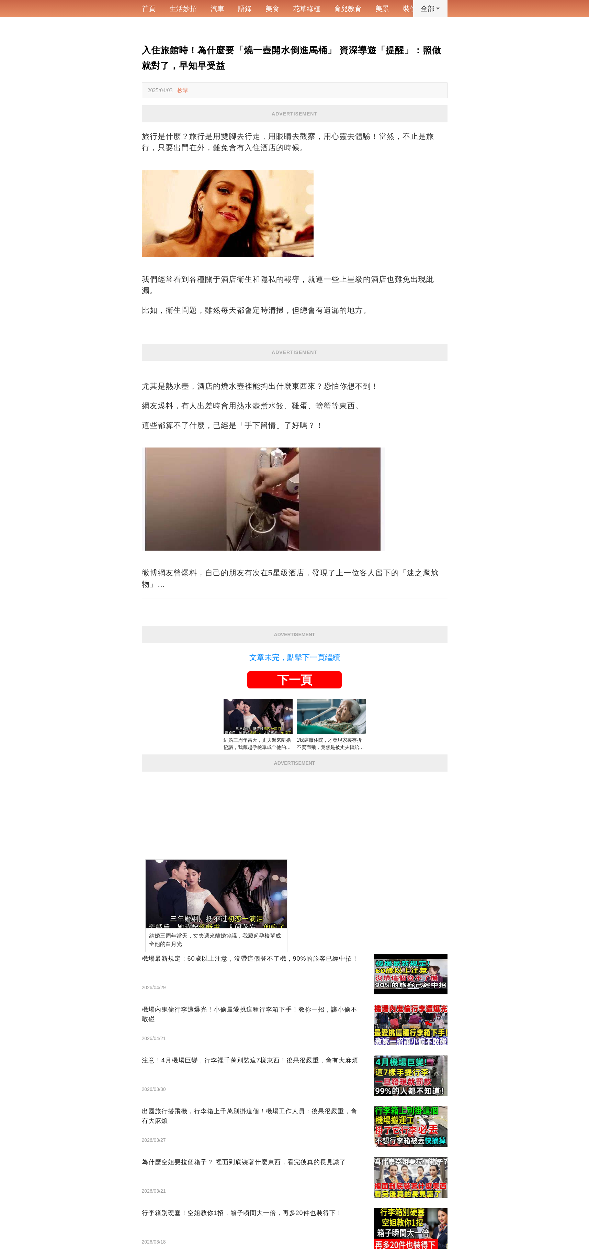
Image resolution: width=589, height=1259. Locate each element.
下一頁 (294, 679)
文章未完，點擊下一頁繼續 (294, 657)
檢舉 (182, 90)
